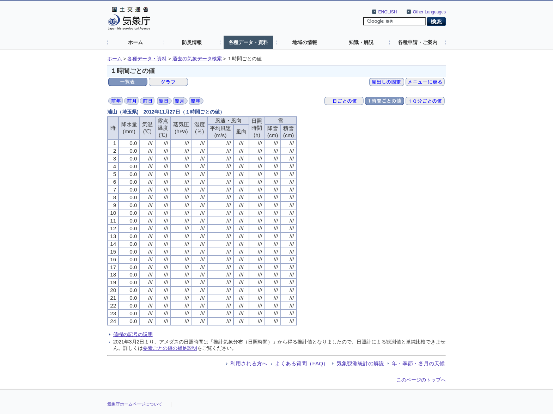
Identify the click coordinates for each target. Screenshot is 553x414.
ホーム (135, 42)
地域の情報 (304, 42)
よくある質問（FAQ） (301, 363)
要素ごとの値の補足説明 (170, 348)
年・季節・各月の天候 (418, 363)
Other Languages (429, 12)
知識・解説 (361, 42)
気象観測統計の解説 (360, 363)
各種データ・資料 (248, 42)
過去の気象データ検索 (197, 58)
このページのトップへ (421, 380)
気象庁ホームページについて (134, 404)
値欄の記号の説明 (133, 334)
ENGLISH (387, 12)
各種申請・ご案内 (417, 42)
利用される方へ (248, 363)
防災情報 (192, 42)
